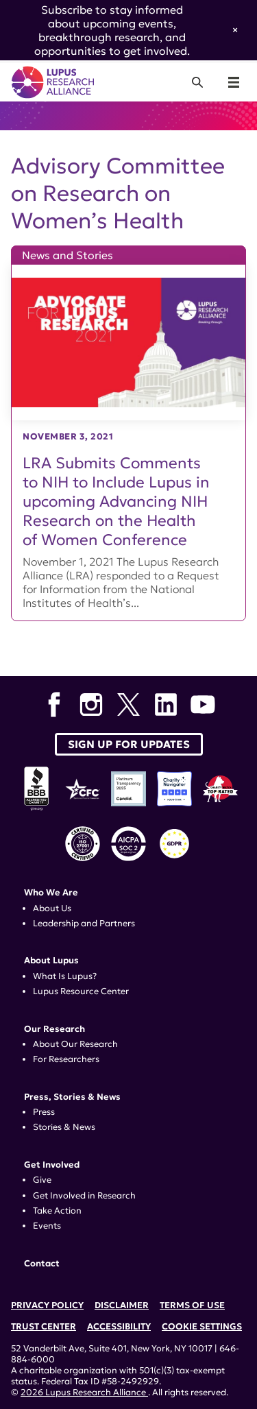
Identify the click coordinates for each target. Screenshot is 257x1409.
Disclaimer (122, 1305)
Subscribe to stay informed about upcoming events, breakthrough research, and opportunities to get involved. (112, 30)
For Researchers (66, 1059)
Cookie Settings (202, 1326)
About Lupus (51, 960)
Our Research (54, 1029)
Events (47, 1225)
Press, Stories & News (72, 1097)
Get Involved (51, 1164)
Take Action (57, 1210)
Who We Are (51, 892)
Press (44, 1112)
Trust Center (43, 1326)
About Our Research (75, 1044)
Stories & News (64, 1127)
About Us (52, 908)
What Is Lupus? (65, 976)
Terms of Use (192, 1305)
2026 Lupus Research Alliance (84, 1392)
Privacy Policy (47, 1305)
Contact (42, 1263)
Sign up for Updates (129, 744)
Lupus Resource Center (81, 991)
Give (42, 1180)
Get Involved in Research (84, 1195)
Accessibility (119, 1326)
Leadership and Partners (84, 923)
